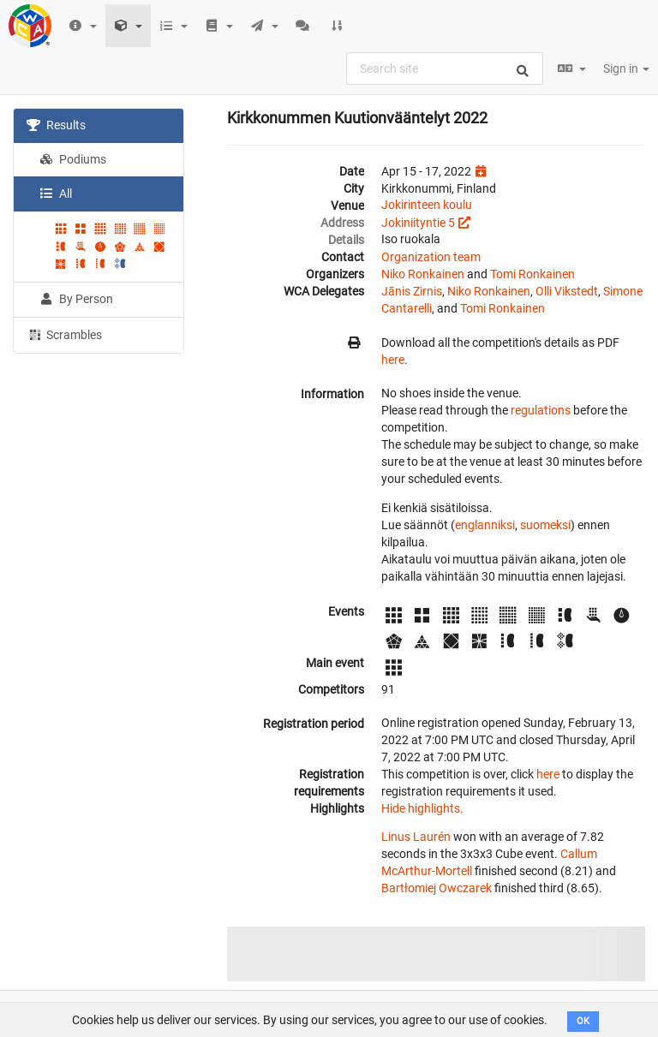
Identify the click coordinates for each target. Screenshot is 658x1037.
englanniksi (485, 525)
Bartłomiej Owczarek (436, 888)
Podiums (72, 159)
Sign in (626, 68)
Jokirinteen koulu (426, 205)
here (392, 360)
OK (583, 1021)
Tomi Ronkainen (532, 274)
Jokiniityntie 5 (418, 222)
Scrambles (64, 334)
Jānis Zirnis (411, 291)
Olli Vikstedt (566, 291)
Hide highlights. (422, 808)
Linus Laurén (416, 836)
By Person (76, 299)
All (55, 193)
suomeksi (545, 525)
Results (56, 125)
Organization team (431, 257)
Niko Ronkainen (422, 274)
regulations (541, 410)
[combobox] (444, 68)
